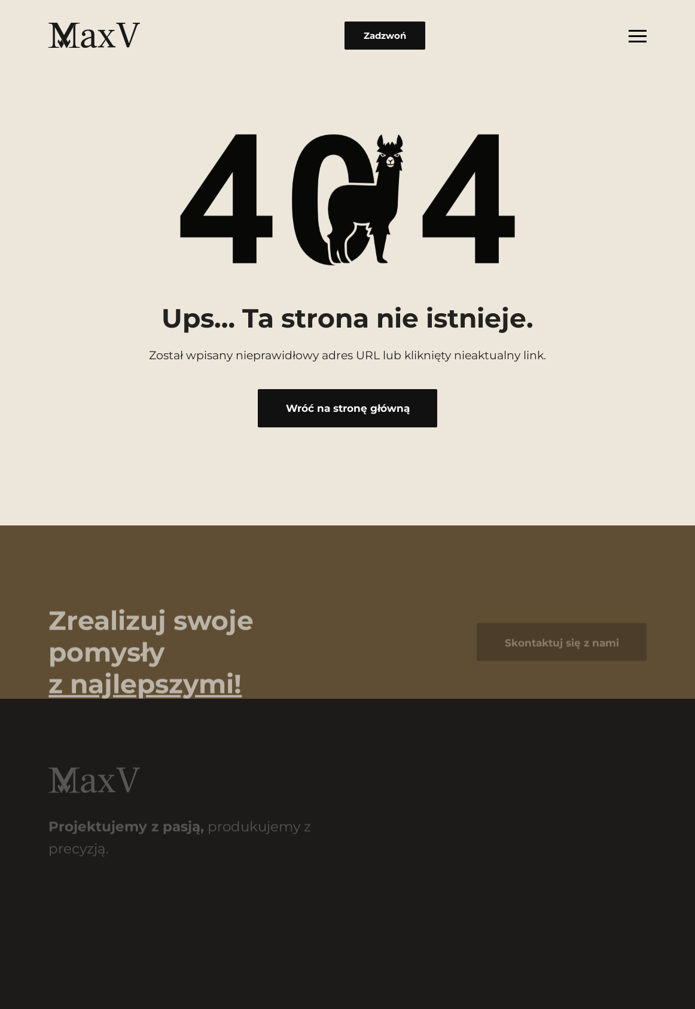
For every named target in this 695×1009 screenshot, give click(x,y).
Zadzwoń (385, 35)
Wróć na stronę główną (348, 408)
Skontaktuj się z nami (562, 647)
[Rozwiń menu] (638, 35)
